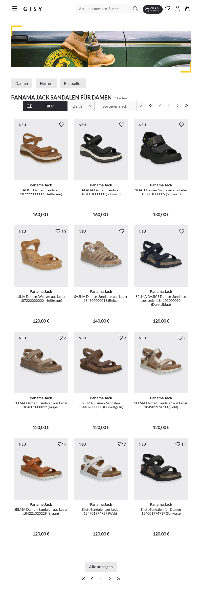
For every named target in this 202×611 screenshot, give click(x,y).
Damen (21, 83)
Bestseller (73, 83)
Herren (46, 83)
